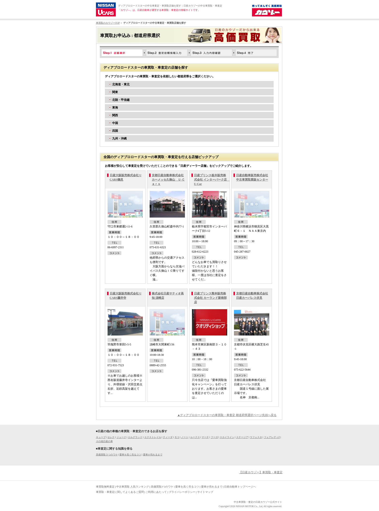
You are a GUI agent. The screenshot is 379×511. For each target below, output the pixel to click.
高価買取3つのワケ (162, 486)
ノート (184, 437)
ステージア (242, 437)
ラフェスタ (256, 437)
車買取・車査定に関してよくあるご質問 (120, 491)
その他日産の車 (104, 441)
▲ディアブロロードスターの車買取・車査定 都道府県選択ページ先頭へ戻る (227, 415)
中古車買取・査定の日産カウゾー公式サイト (258, 502)
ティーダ (168, 437)
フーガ (214, 437)
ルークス (195, 437)
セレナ (111, 437)
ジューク (121, 437)
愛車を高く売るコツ (130, 454)
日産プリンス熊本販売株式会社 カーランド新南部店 (210, 298)
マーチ (205, 437)
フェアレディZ (272, 437)
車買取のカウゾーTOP (108, 23)
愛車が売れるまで (152, 454)
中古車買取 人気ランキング (132, 486)
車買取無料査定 (105, 486)
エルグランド (135, 437)
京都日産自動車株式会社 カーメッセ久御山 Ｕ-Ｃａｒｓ (168, 180)
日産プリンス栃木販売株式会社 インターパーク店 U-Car (212, 180)
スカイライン (227, 437)
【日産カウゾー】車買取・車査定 (261, 472)
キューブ (101, 437)
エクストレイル (152, 437)
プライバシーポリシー (182, 491)
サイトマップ (205, 491)
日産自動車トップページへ (240, 486)
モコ (177, 437)
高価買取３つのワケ (107, 454)
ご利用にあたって (156, 491)
